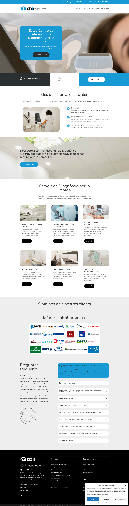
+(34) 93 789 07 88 (25, 490)
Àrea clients (105, 8)
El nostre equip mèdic (88, 464)
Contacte (95, 8)
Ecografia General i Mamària (58, 470)
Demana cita (40, 54)
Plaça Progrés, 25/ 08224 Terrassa (75, 2)
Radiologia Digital (55, 478)
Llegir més (27, 241)
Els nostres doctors (32, 79)
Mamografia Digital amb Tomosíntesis (61, 467)
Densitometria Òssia (56, 472)
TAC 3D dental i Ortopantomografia (60, 475)
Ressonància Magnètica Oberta (59, 464)
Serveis (86, 8)
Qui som (78, 8)
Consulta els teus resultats (58, 481)
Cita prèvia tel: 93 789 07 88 (99, 2)
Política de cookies (101, 503)
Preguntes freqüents (88, 472)
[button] (126, 485)
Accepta (93, 499)
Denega (106, 499)
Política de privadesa (111, 503)
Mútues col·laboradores (64, 79)
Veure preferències (120, 499)
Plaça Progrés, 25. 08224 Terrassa (29, 484)
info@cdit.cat (23, 487)
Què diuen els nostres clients (90, 470)
